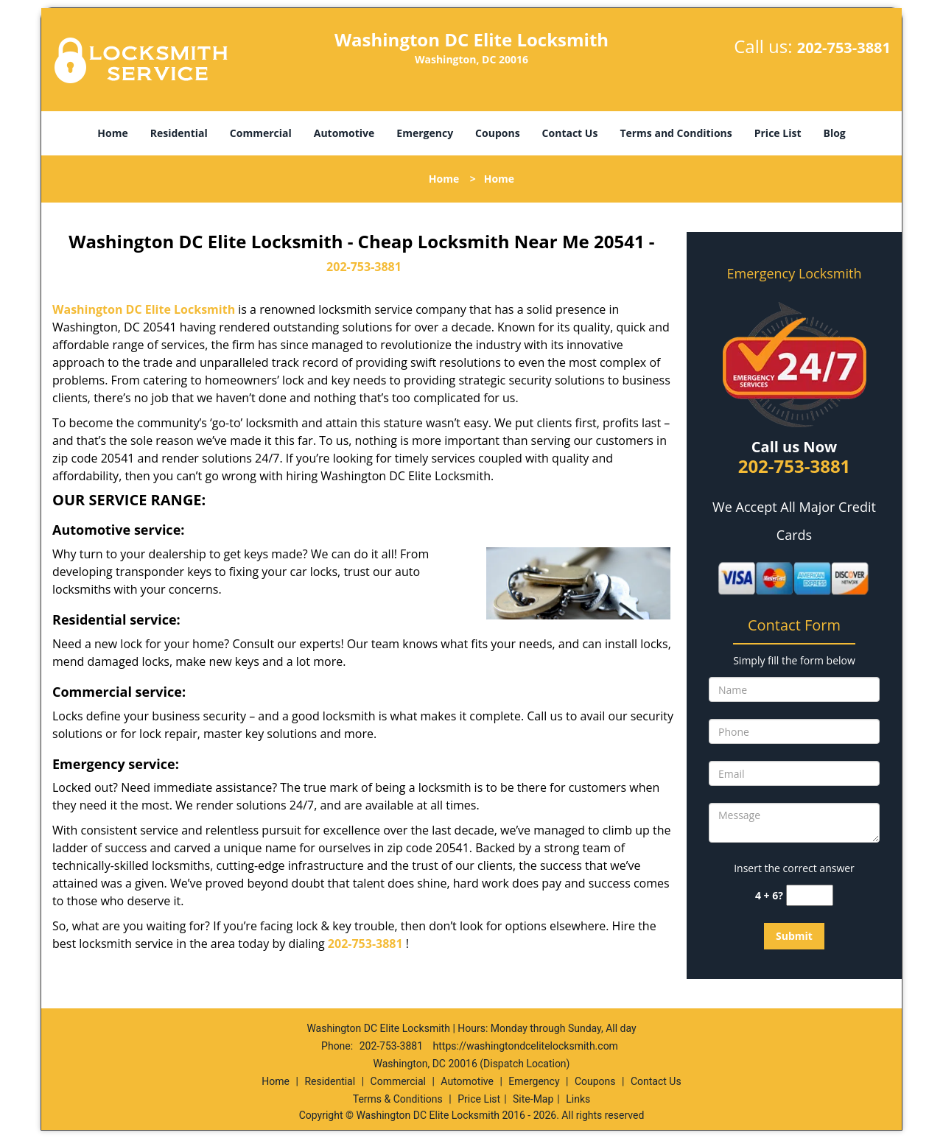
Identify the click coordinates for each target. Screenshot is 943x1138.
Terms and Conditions (676, 133)
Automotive (344, 133)
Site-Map (533, 1099)
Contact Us (570, 133)
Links (578, 1099)
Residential (179, 133)
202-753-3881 (844, 47)
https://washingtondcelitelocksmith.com (525, 1046)
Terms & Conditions (398, 1099)
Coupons (497, 133)
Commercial (261, 133)
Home (112, 133)
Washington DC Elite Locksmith (143, 309)
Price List (778, 133)
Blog (834, 133)
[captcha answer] (809, 895)
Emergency (424, 133)
